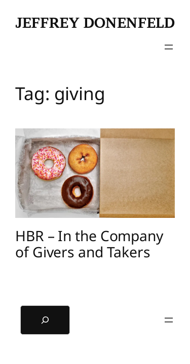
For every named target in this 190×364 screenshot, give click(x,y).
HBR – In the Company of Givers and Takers (89, 244)
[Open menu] (169, 47)
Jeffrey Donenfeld (95, 22)
